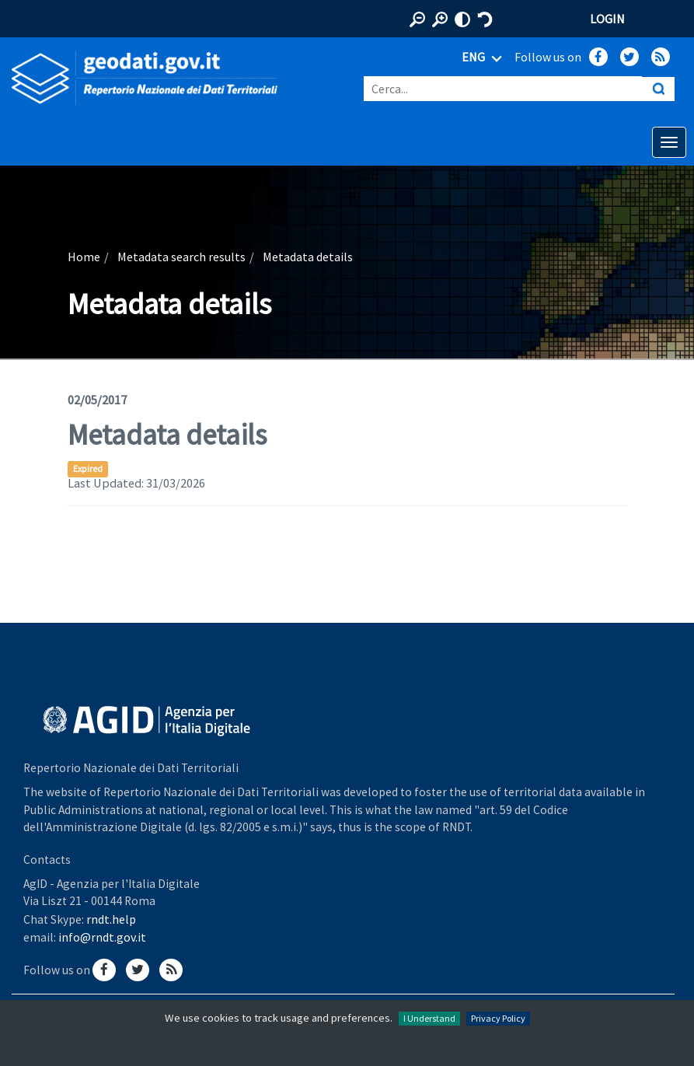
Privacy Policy (498, 1018)
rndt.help (111, 919)
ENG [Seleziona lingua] (484, 58)
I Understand (429, 1018)
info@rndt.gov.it (102, 937)
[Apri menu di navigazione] (669, 142)
